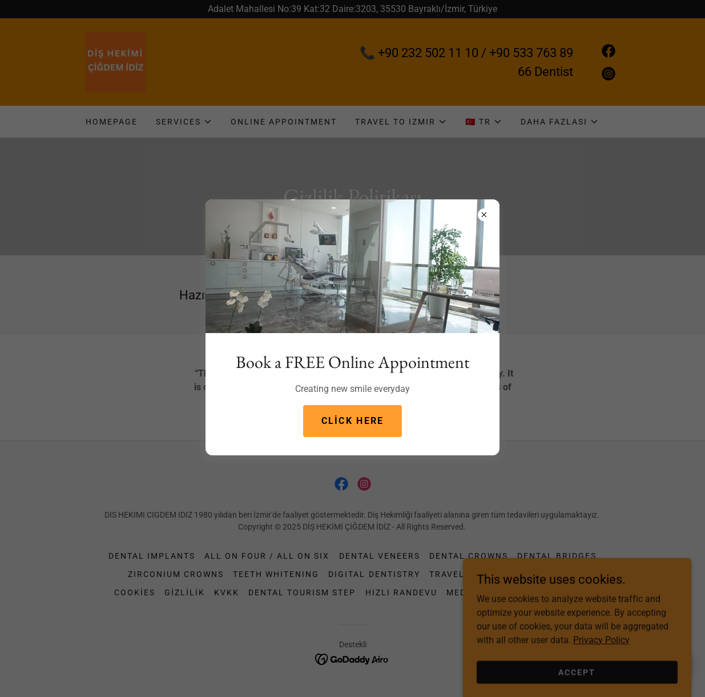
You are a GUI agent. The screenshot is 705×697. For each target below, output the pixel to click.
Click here (352, 420)
